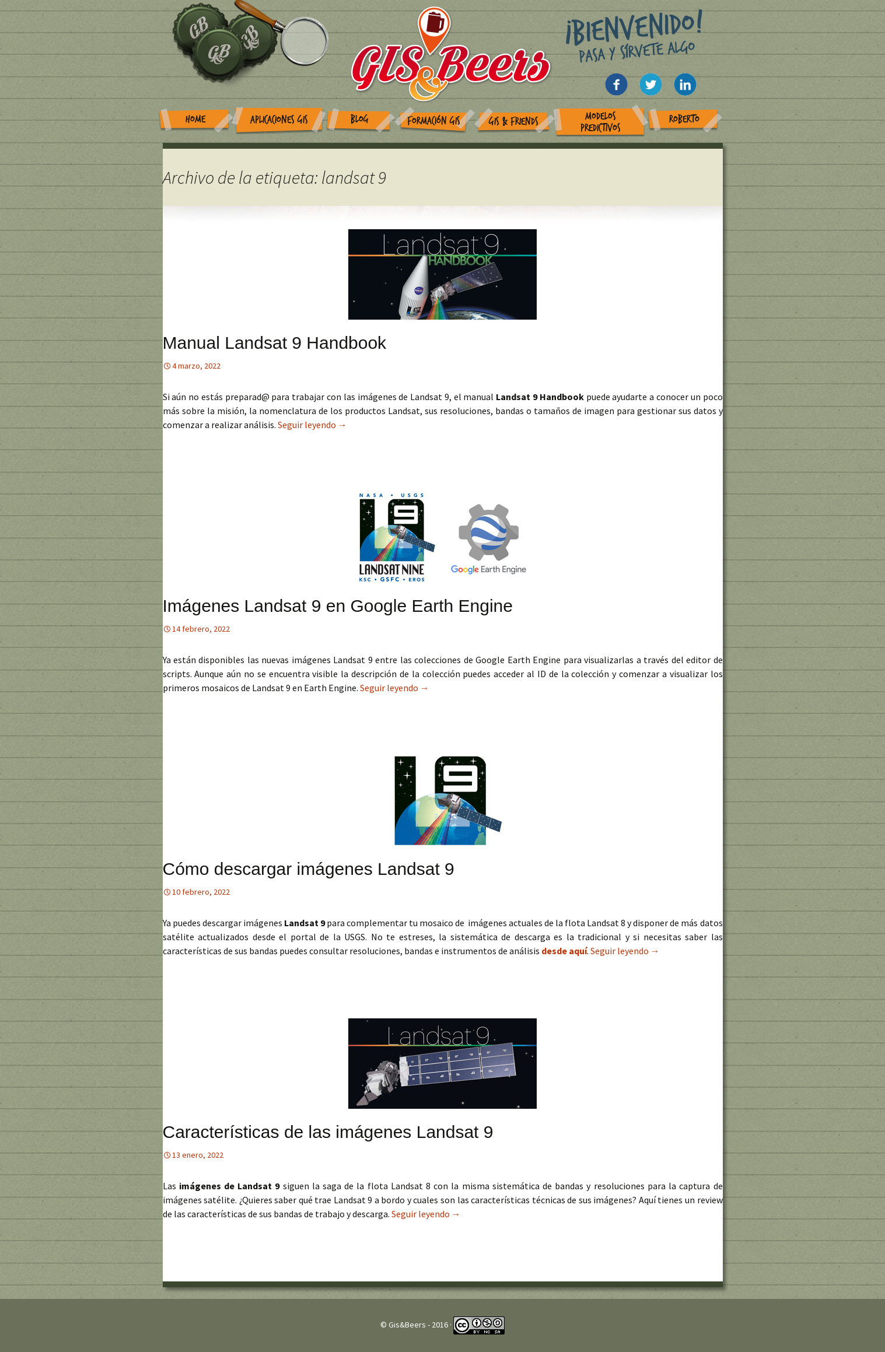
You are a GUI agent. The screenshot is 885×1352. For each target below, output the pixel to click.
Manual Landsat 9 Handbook (275, 342)
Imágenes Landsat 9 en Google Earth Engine (338, 605)
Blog (360, 119)
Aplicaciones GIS (279, 120)
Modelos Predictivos (600, 122)
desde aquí (564, 951)
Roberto (684, 119)
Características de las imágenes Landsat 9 (328, 1131)
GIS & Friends (513, 121)
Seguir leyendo (312, 424)
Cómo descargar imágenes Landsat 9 (308, 868)
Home (195, 119)
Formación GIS (433, 121)
